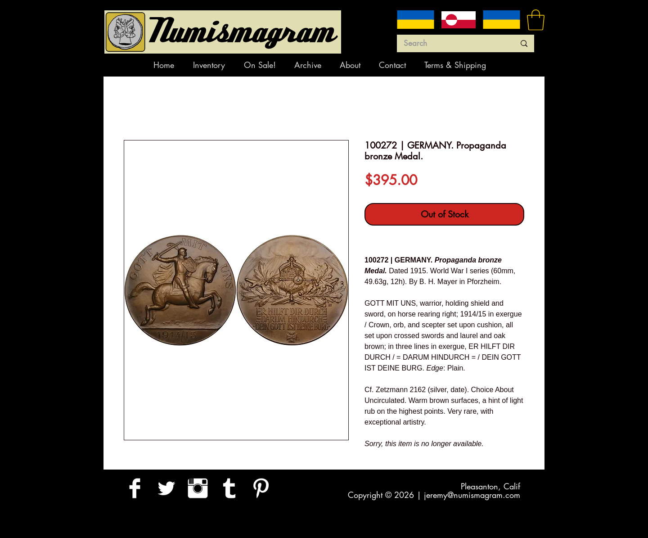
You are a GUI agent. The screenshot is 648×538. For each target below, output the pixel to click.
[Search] (453, 44)
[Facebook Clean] (135, 488)
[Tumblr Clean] (229, 488)
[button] (535, 19)
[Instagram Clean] (198, 488)
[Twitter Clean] (166, 488)
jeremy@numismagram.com (472, 494)
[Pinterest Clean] (261, 488)
